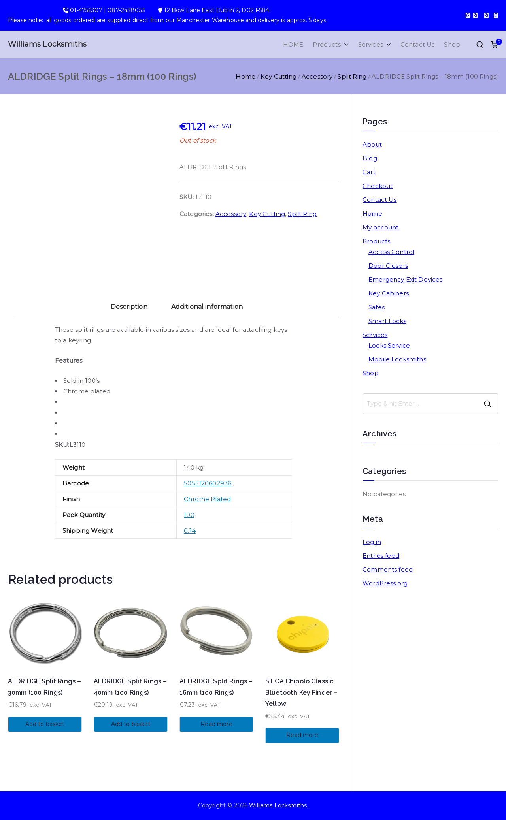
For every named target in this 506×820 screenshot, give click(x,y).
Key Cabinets (388, 293)
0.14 (190, 530)
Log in (372, 541)
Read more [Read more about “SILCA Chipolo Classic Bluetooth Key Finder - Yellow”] (302, 735)
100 (189, 515)
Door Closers (388, 265)
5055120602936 (207, 483)
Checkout (378, 186)
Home (245, 76)
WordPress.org (385, 583)
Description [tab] (129, 306)
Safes (376, 307)
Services (374, 44)
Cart (369, 172)
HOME (293, 44)
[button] (345, 44)
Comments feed (388, 569)
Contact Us (417, 44)
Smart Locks (387, 321)
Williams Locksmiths (47, 44)
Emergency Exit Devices (405, 279)
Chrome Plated (207, 499)
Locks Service (389, 345)
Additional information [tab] (207, 306)
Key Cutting (278, 76)
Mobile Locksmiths (397, 359)
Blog (370, 158)
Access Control (391, 252)
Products (330, 44)
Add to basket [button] (45, 724)
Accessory (317, 76)
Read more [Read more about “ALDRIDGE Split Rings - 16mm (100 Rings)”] (216, 724)
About (372, 144)
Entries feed (381, 555)
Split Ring (352, 76)
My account (381, 227)
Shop (452, 44)
